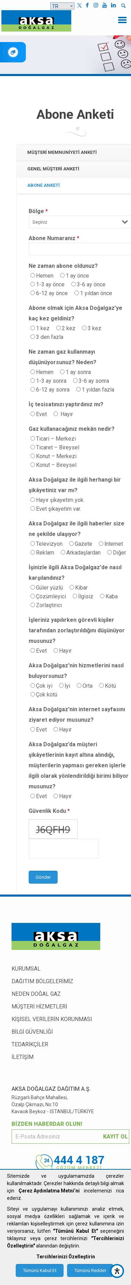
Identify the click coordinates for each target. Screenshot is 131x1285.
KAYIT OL (115, 1136)
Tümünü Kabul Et (40, 1270)
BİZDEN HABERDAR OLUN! (47, 1124)
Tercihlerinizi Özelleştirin (65, 1256)
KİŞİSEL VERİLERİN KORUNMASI (52, 1019)
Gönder (43, 877)
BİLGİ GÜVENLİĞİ (32, 1031)
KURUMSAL (26, 968)
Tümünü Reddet (90, 1270)
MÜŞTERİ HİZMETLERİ (39, 1006)
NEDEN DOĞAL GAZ (36, 994)
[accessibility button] (117, 1271)
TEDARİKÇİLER (30, 1044)
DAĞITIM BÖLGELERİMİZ (42, 981)
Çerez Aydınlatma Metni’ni (49, 1191)
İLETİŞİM (23, 1057)
